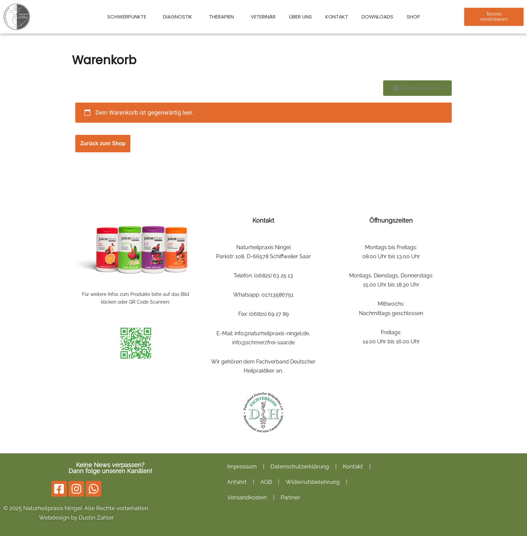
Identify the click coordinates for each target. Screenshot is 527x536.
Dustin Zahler (96, 517)
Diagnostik (179, 16)
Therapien (223, 16)
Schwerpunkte (128, 16)
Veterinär (263, 16)
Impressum (242, 466)
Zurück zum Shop (102, 143)
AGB (266, 481)
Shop (413, 16)
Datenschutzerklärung (300, 466)
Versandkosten (247, 497)
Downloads (377, 16)
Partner (290, 497)
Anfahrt (237, 481)
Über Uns (300, 16)
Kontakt (336, 16)
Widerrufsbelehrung (313, 481)
